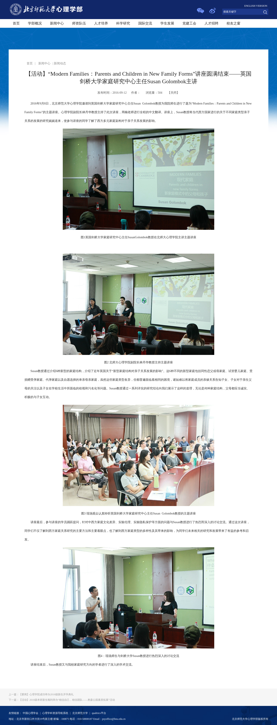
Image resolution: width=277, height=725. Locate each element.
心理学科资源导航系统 (55, 713)
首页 (16, 23)
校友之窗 (233, 23)
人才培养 (101, 23)
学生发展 (167, 23)
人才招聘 (211, 23)
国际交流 (145, 23)
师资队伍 (79, 23)
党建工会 (189, 23)
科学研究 (123, 23)
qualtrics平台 (99, 713)
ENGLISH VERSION (255, 5)
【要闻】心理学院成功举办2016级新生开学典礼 (41, 694)
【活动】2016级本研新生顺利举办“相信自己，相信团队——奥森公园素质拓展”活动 (62, 699)
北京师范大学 (80, 713)
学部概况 (35, 23)
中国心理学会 (30, 713)
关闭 (174, 92)
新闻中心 (57, 23)
